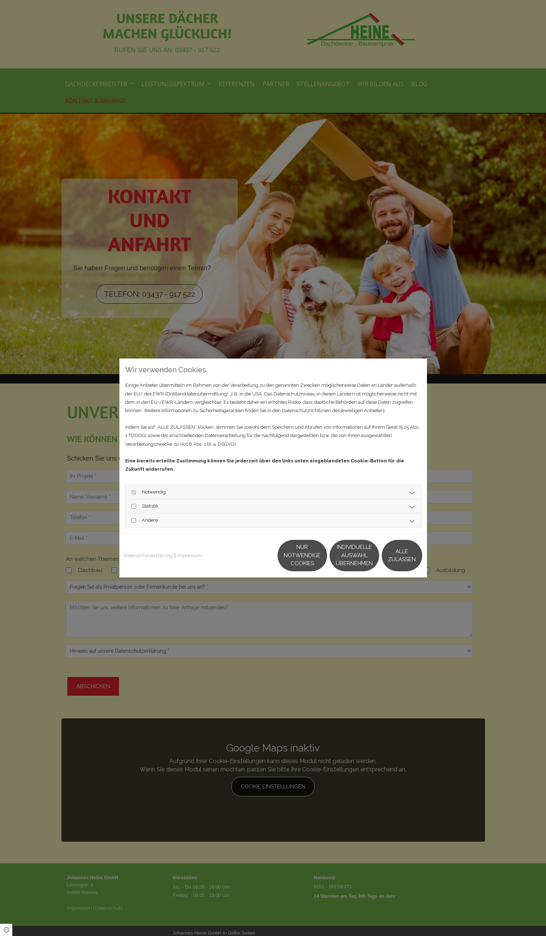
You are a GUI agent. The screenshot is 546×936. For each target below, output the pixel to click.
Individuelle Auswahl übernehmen (320, 555)
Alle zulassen (389, 555)
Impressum (189, 555)
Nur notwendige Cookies (251, 555)
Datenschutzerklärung (148, 555)
